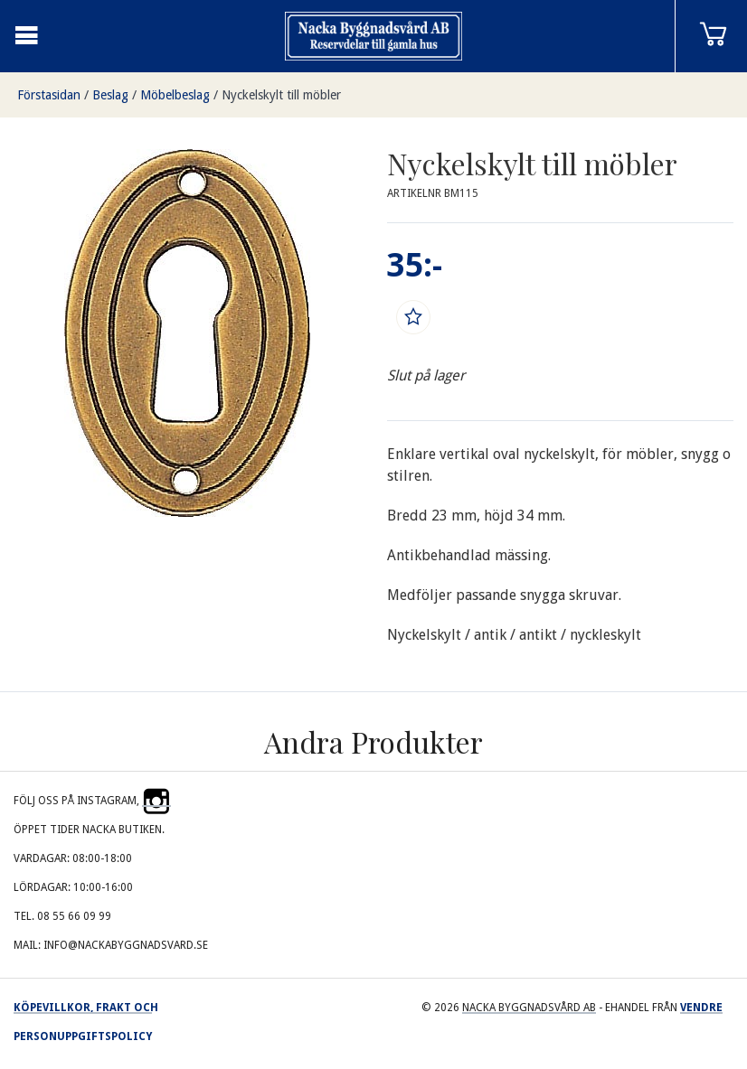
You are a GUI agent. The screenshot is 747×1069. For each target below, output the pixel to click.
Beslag (110, 95)
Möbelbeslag (175, 95)
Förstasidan (48, 95)
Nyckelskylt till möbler (281, 95)
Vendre (701, 1007)
